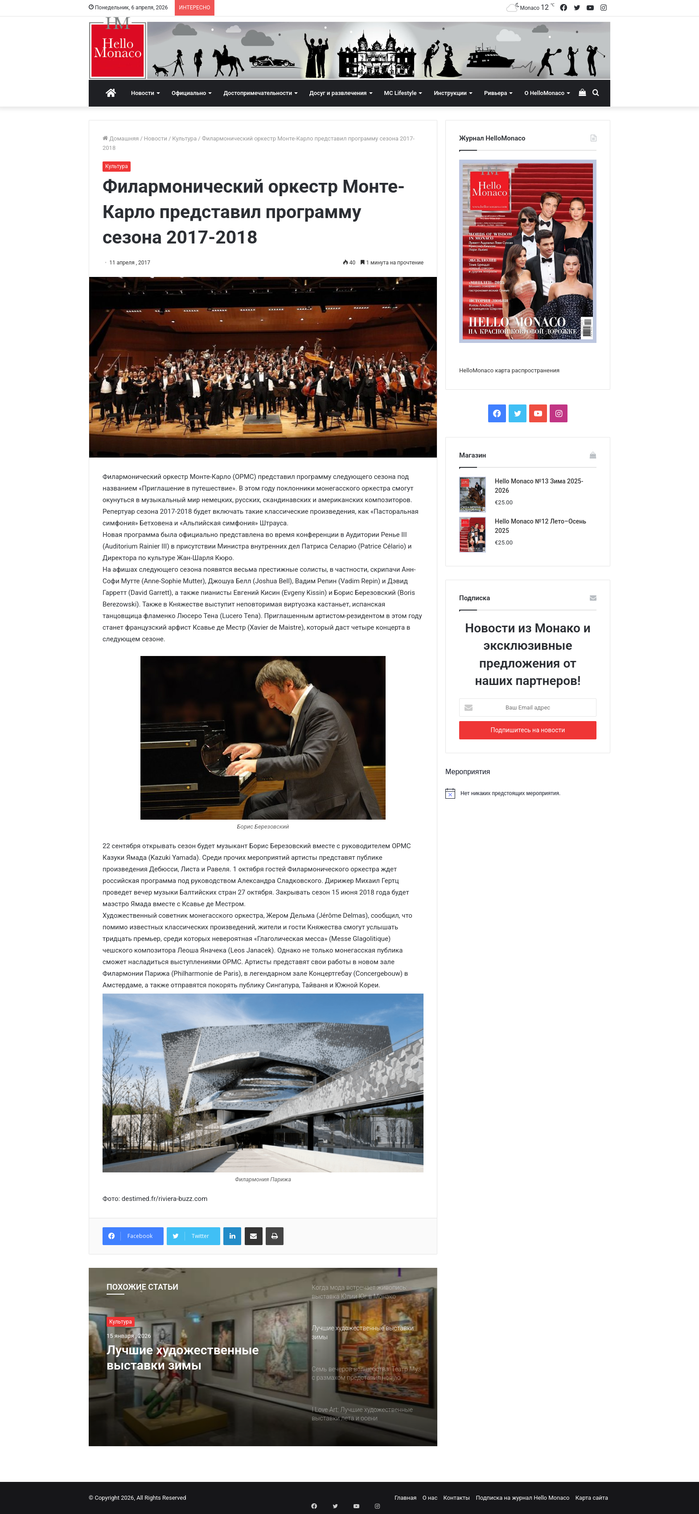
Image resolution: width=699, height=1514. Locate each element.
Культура (184, 138)
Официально (189, 93)
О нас (430, 1497)
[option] (263, 1357)
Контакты (456, 1497)
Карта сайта (592, 1497)
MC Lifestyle (400, 93)
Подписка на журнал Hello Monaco (522, 1497)
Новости (142, 93)
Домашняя (121, 138)
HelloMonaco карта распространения (509, 370)
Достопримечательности (257, 93)
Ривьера (495, 93)
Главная (405, 1497)
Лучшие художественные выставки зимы (187, 1358)
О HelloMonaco (544, 93)
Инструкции (450, 93)
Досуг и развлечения (338, 93)
